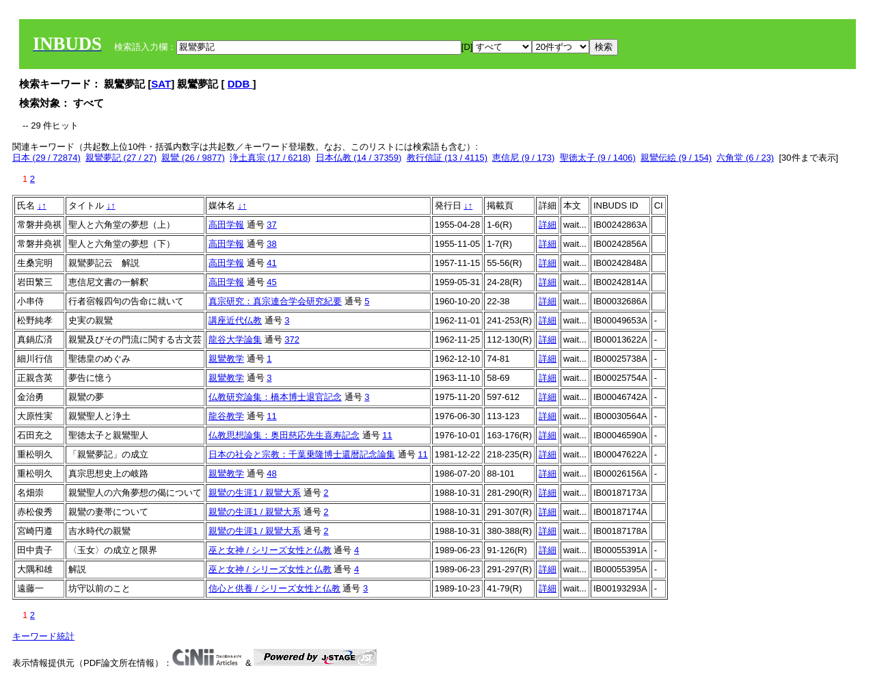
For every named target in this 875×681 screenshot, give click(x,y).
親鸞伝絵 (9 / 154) (676, 157)
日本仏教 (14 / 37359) (359, 157)
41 (271, 263)
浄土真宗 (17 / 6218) (270, 157)
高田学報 (226, 224)
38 (271, 244)
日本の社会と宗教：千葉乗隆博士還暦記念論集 (301, 454)
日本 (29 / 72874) (46, 157)
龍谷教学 (226, 416)
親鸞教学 (226, 358)
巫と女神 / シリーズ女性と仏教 (270, 550)
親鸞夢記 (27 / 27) (121, 157)
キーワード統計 (43, 636)
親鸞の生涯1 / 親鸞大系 (254, 493)
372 (291, 339)
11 (271, 416)
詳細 (547, 224)
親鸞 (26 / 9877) (193, 157)
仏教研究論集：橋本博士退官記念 (275, 397)
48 (271, 473)
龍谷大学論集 (235, 339)
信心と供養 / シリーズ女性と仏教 (274, 588)
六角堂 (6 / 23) (745, 157)
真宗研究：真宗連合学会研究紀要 (275, 301)
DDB (240, 84)
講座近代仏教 (235, 320)
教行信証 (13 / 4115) (447, 157)
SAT (161, 84)
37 (271, 224)
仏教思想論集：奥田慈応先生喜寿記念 (284, 435)
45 (271, 282)
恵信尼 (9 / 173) (523, 157)
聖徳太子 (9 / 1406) (598, 157)
